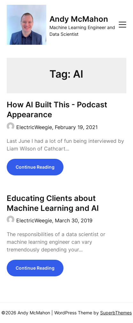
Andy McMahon (78, 19)
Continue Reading (35, 167)
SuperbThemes (116, 312)
